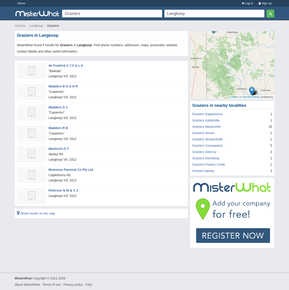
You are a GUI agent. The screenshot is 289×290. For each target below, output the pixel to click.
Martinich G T (59, 149)
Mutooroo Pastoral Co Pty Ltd (71, 169)
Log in (247, 3)
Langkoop (36, 25)
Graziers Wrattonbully (207, 139)
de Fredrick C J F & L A (66, 65)
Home (21, 3)
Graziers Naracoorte (206, 126)
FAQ (89, 284)
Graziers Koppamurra (207, 114)
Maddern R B (58, 128)
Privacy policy (73, 284)
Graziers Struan (203, 133)
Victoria (20, 25)
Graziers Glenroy (204, 152)
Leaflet (234, 97)
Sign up (265, 3)
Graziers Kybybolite (206, 120)
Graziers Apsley (203, 171)
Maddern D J (58, 107)
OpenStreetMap (251, 97)
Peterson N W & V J (63, 190)
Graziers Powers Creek (208, 164)
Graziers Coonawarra (207, 145)
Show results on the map (36, 213)
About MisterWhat (27, 284)
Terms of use (51, 284)
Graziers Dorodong (205, 158)
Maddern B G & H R (63, 86)
